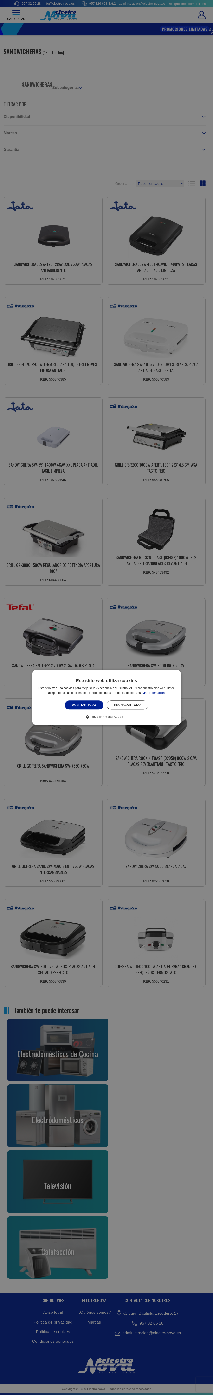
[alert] (106, 697)
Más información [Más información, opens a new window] (153, 693)
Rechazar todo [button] (127, 705)
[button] (107, 717)
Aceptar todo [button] (84, 705)
